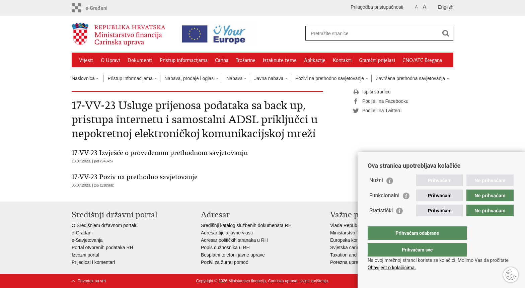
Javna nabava (268, 78)
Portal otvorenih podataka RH (102, 247)
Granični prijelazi (377, 60)
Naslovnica (83, 78)
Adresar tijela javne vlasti (227, 232)
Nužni (376, 194)
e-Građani (82, 232)
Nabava (234, 78)
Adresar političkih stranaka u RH (234, 240)
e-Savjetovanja (87, 240)
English (445, 7)
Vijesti (86, 60)
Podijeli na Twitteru (377, 111)
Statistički (381, 224)
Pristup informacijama (184, 60)
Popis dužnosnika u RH (225, 247)
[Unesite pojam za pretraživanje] (368, 33)
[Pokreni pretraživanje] (445, 33)
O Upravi (110, 60)
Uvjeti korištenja (313, 281)
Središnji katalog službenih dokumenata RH (246, 225)
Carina (221, 60)
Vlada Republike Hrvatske (357, 225)
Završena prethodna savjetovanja (410, 78)
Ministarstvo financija (352, 232)
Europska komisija (349, 240)
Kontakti (342, 60)
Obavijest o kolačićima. (392, 267)
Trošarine (245, 60)
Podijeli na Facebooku (380, 101)
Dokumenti (140, 60)
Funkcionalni (384, 209)
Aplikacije (314, 60)
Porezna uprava (346, 262)
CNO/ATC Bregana (422, 60)
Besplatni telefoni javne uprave (233, 255)
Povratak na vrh (92, 281)
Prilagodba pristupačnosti (377, 7)
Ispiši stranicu (372, 92)
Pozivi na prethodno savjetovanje (329, 78)
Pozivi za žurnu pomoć (224, 262)
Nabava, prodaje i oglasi (189, 78)
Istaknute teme (280, 60)
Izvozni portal (85, 255)
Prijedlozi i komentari (93, 262)
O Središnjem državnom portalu (105, 225)
